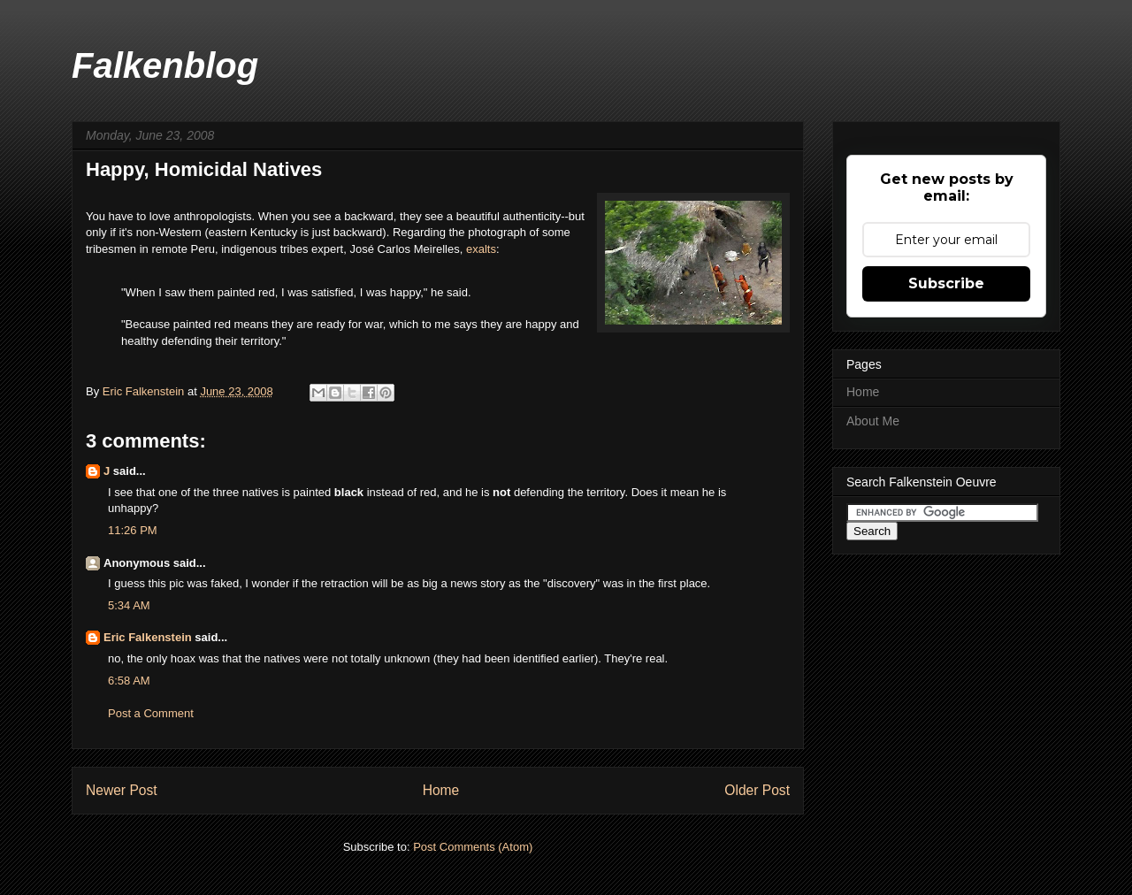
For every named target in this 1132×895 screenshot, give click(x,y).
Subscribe (946, 283)
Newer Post (121, 790)
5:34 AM (129, 605)
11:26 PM (132, 530)
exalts (481, 249)
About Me (872, 421)
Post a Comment (151, 713)
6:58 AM (129, 680)
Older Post (757, 790)
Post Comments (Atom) (472, 846)
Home (441, 790)
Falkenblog (165, 65)
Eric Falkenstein (147, 637)
